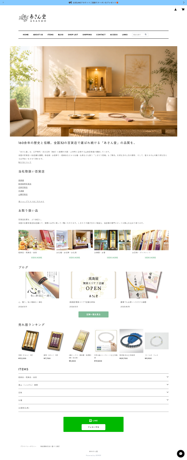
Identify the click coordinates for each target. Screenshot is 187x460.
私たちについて (24, 162)
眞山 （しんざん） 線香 (28, 385)
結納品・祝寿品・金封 (27, 377)
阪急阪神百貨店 (24, 184)
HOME (26, 35)
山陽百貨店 (23, 194)
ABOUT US (38, 35)
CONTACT (101, 35)
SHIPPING (87, 35)
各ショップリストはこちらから (31, 201)
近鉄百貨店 (23, 187)
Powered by (93, 455)
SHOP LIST (73, 35)
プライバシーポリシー (28, 446)
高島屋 (21, 180)
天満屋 (21, 191)
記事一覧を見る (93, 314)
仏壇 (20, 400)
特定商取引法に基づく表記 (50, 446)
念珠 (20, 392)
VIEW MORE (36, 257)
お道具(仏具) (23, 408)
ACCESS (114, 35)
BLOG (60, 35)
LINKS (125, 35)
